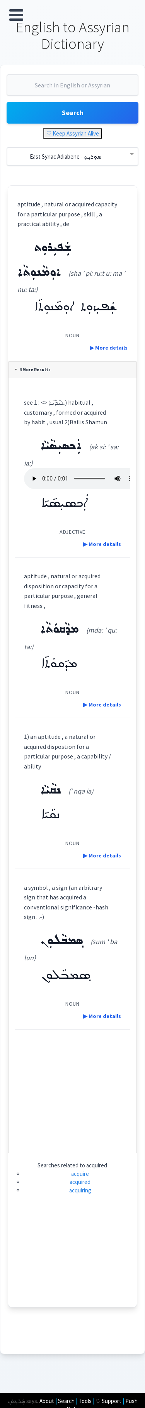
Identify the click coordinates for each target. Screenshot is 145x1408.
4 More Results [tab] (33, 369)
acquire (80, 1173)
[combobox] (72, 88)
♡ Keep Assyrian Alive (72, 133)
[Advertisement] (72, 1088)
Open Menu (16, 15)
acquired (80, 1181)
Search (73, 112)
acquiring (80, 1190)
